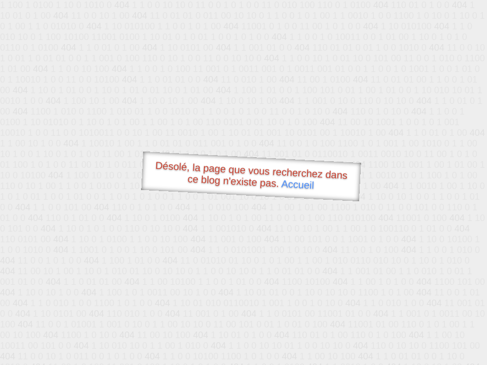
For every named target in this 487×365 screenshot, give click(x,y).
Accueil (298, 184)
